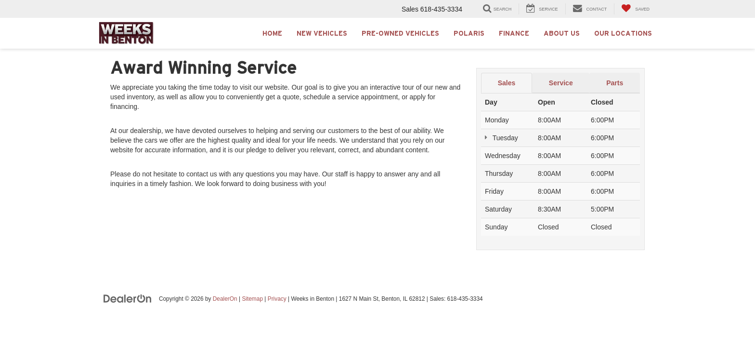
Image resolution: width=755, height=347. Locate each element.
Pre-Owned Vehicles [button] (400, 33)
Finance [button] (514, 33)
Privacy (277, 298)
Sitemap (252, 298)
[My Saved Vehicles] (635, 8)
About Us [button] (562, 33)
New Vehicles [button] (322, 33)
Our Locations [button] (623, 33)
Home (272, 33)
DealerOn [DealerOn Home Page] (225, 298)
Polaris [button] (469, 33)
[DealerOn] (127, 298)
